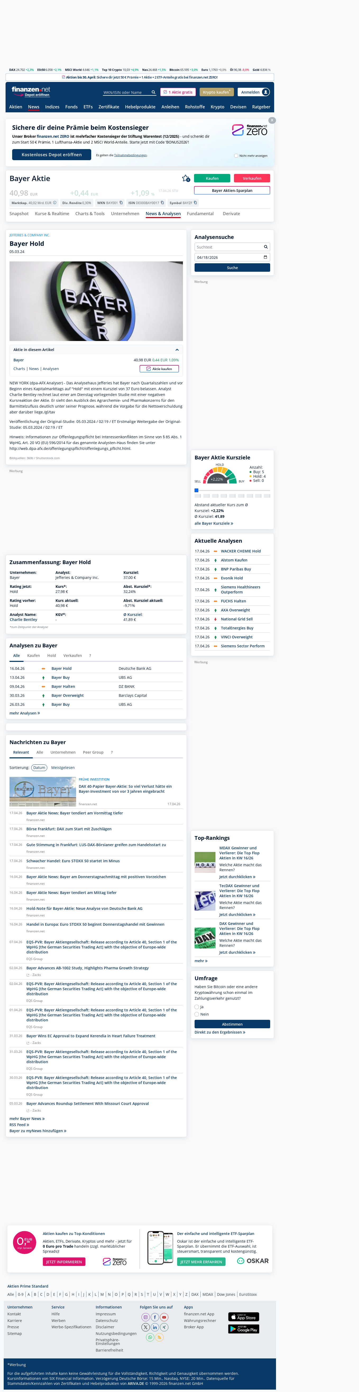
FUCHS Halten (233, 603)
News (33, 107)
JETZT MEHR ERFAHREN (201, 1263)
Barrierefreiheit (109, 1352)
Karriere (14, 1323)
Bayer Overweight (68, 697)
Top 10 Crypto (112, 69)
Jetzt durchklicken (237, 879)
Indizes (52, 107)
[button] (178, 92)
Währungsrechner (200, 1323)
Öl (231, 69)
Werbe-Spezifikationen (71, 1330)
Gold (256, 69)
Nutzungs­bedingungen (116, 1336)
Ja (202, 1009)
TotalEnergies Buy (237, 630)
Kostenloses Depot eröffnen (52, 155)
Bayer (18, 362)
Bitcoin (174, 69)
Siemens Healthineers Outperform (240, 592)
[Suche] (154, 92)
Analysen (51, 371)
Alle (10, 1296)
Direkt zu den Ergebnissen (220, 1034)
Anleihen (170, 107)
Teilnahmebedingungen (130, 155)
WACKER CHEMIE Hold (241, 553)
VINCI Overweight (237, 639)
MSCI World (73, 69)
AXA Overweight (235, 612)
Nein (204, 1016)
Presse (13, 1330)
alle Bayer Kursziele (214, 525)
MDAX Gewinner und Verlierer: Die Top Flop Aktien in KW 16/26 (239, 855)
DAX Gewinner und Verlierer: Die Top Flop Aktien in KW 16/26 (239, 930)
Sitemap (14, 1336)
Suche (232, 269)
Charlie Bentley (23, 621)
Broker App (194, 1330)
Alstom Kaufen (234, 562)
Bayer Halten (63, 688)
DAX (12, 69)
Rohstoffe (195, 107)
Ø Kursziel (132, 616)
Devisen (238, 107)
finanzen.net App (199, 1317)
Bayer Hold (62, 670)
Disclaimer (105, 1330)
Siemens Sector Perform (243, 648)
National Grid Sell (237, 621)
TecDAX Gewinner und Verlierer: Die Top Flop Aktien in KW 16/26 (239, 893)
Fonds (71, 107)
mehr (201, 963)
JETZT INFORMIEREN (64, 1263)
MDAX (207, 1296)
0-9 (21, 1296)
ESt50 (41, 69)
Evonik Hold (232, 580)
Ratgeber (261, 107)
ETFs (88, 107)
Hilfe (56, 1317)
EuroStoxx (248, 1296)
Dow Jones (226, 1296)
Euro (204, 69)
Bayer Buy (61, 679)
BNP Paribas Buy (236, 571)
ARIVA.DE (136, 1385)
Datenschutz (107, 1323)
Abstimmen (232, 1026)
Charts (19, 371)
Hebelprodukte (140, 107)
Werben (59, 1323)
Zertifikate (109, 107)
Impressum (106, 1317)
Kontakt (14, 1317)
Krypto (217, 107)
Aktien (15, 107)
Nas (145, 69)
